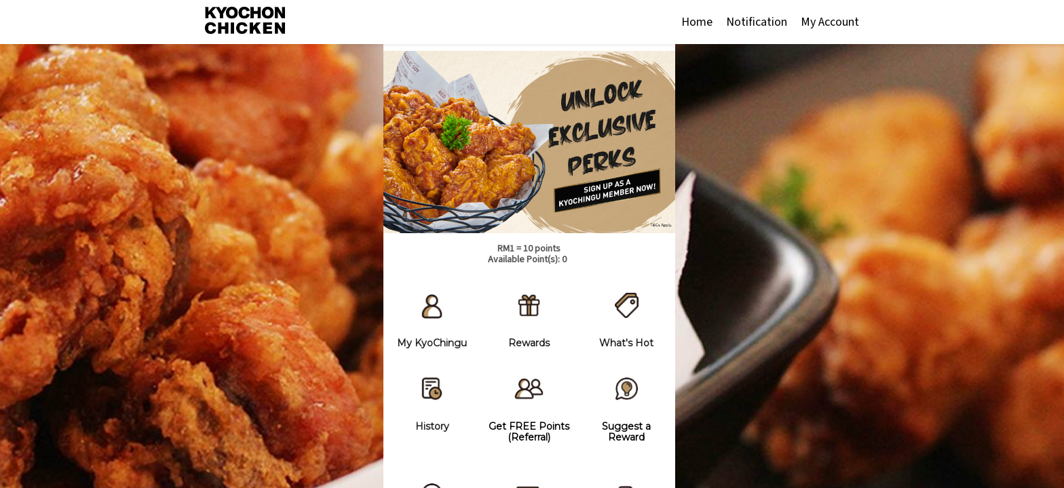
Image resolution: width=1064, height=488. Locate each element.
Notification (756, 22)
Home (696, 22)
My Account (830, 22)
